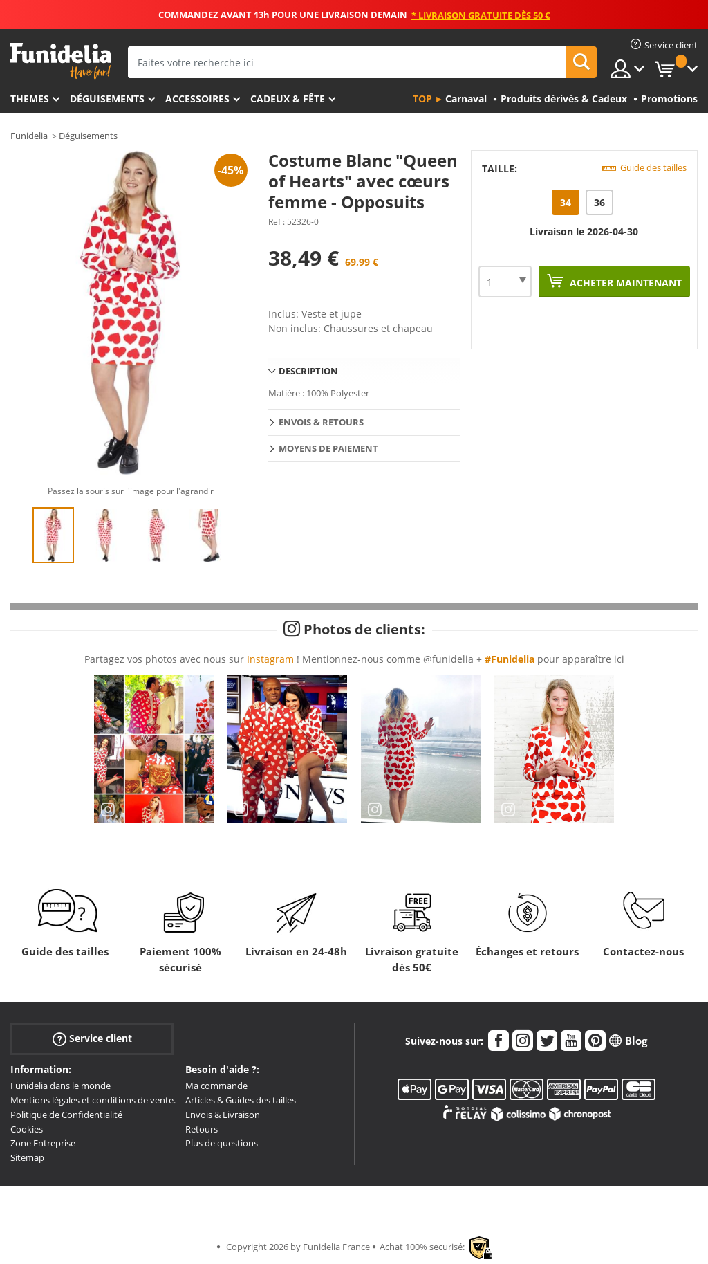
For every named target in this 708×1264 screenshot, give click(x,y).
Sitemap (27, 1157)
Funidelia (29, 135)
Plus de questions (221, 1143)
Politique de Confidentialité (66, 1114)
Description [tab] (308, 371)
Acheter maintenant (624, 282)
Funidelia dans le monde (60, 1085)
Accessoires (197, 98)
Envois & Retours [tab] (321, 422)
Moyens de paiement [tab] (328, 448)
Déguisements (107, 98)
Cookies (26, 1129)
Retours (201, 1129)
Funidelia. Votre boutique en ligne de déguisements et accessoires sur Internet (60, 61)
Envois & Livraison (222, 1114)
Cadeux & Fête (287, 98)
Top (422, 98)
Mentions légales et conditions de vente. (93, 1100)
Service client (92, 1039)
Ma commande (216, 1085)
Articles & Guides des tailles (240, 1100)
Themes (29, 98)
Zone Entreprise (42, 1143)
